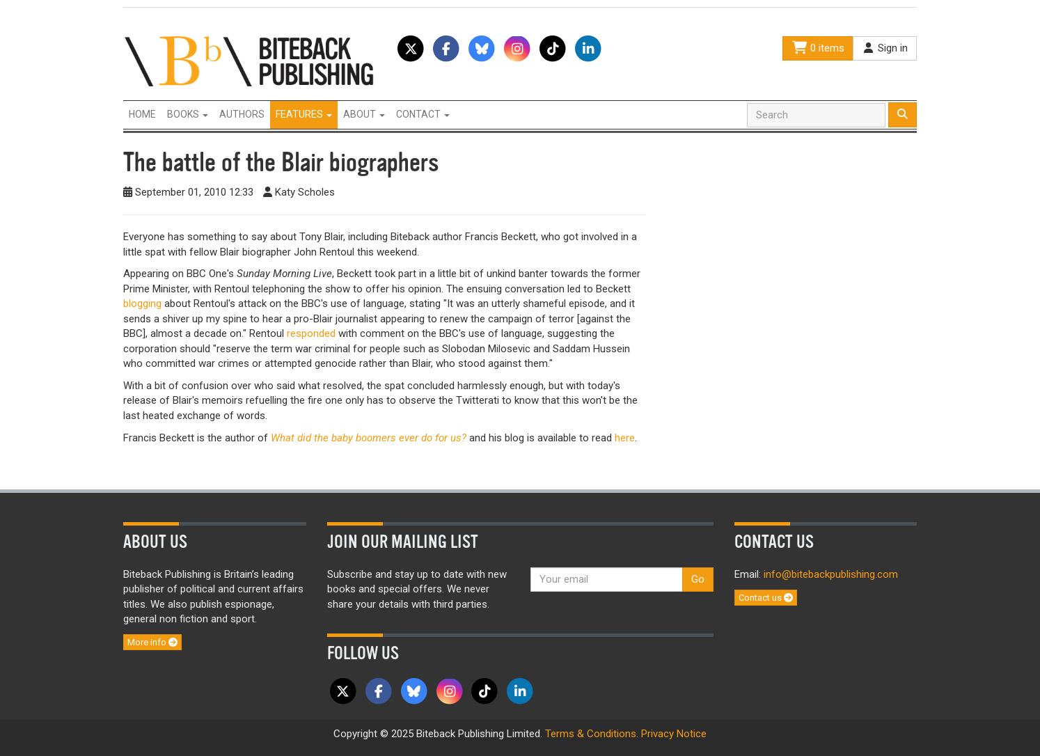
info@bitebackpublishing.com (831, 574)
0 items (817, 48)
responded (311, 333)
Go (697, 579)
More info (152, 642)
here (625, 438)
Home (142, 114)
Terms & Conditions (590, 733)
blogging (142, 303)
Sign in (885, 48)
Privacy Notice (674, 733)
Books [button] (187, 114)
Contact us (766, 597)
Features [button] (304, 114)
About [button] (364, 114)
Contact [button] (423, 114)
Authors (242, 114)
